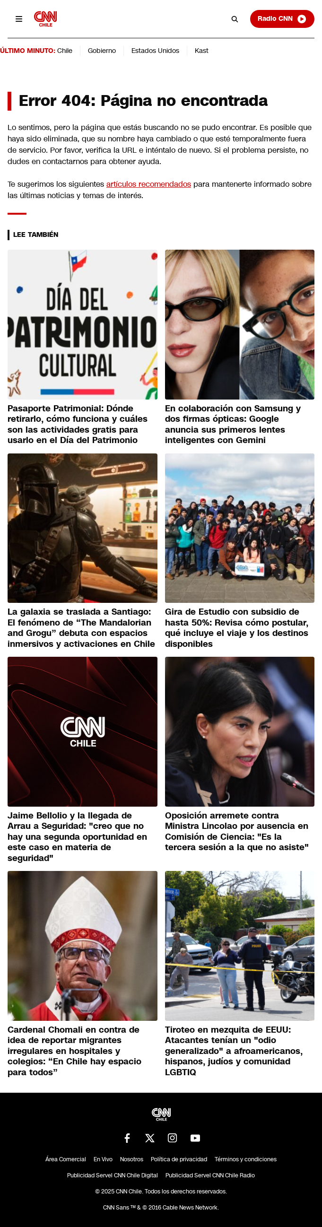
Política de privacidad (179, 1159)
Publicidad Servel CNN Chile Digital (112, 1175)
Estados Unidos (155, 50)
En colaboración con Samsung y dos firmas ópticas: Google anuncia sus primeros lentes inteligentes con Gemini (233, 424)
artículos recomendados (148, 184)
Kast (202, 50)
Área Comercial (65, 1159)
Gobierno (102, 50)
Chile (64, 50)
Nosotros (131, 1159)
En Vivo (103, 1159)
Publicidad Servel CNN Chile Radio (210, 1175)
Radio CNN (282, 19)
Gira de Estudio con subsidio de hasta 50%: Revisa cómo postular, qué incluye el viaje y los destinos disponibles (236, 628)
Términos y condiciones (246, 1159)
